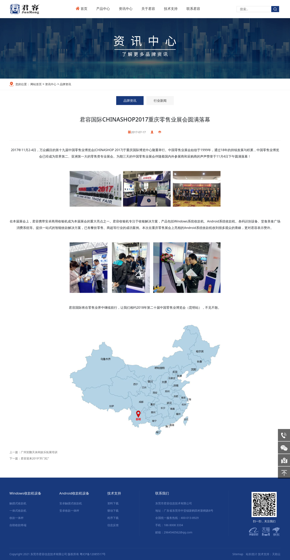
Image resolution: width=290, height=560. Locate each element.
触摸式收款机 (17, 503)
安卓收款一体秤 (69, 510)
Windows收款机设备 (25, 493)
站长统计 (251, 554)
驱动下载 (113, 510)
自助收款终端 (17, 525)
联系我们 (162, 493)
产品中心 (103, 8)
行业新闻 (160, 100)
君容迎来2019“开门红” (35, 458)
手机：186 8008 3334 (169, 525)
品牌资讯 (65, 84)
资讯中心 (126, 8)
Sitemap (237, 554)
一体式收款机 (17, 510)
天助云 (276, 554)
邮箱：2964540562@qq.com (173, 532)
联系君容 (193, 8)
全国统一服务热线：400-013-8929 (177, 518)
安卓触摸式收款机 (70, 503)
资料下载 (113, 503)
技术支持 (171, 8)
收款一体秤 (16, 518)
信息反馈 (113, 525)
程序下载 (113, 518)
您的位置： (23, 84)
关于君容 (148, 8)
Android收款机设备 (74, 493)
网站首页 (36, 84)
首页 (84, 8)
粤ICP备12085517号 (93, 554)
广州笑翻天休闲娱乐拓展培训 (39, 452)
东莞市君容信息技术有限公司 (173, 503)
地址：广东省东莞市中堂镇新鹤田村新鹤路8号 (184, 510)
